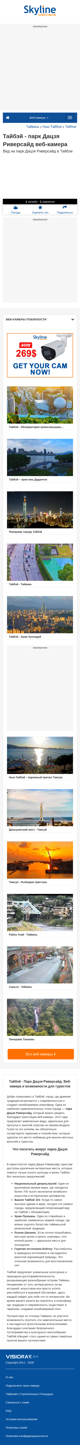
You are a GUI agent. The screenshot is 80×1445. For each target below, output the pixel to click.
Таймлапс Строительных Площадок (29, 1394)
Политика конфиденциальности (27, 1436)
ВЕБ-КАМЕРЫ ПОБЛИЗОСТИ (40, 319)
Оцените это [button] (40, 209)
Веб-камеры (39, 117)
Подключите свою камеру (23, 1385)
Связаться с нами (17, 1402)
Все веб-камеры (41, 1054)
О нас (9, 1377)
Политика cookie (16, 1427)
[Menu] (70, 117)
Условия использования (21, 1419)
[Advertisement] (40, 69)
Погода (15, 209)
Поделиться (65, 209)
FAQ (8, 1410)
